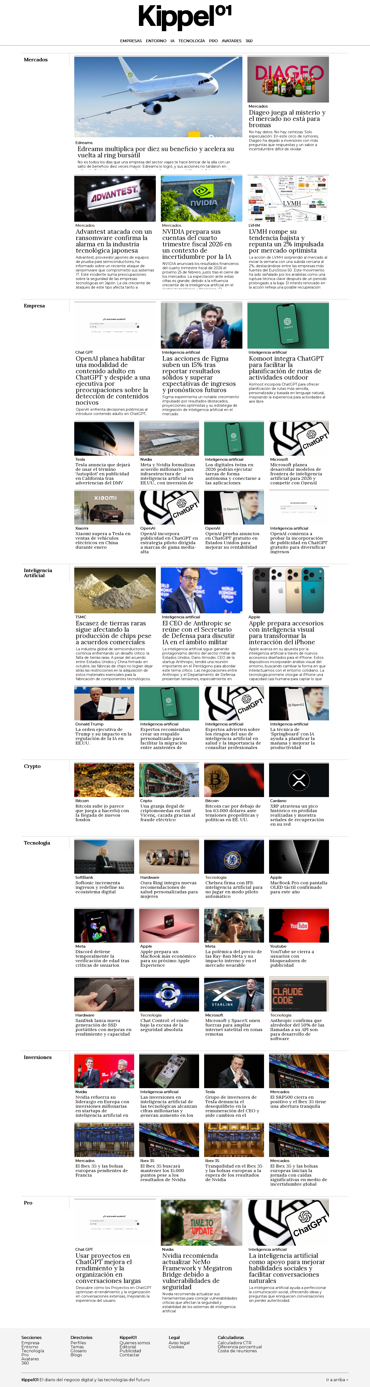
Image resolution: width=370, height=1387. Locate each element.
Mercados (258, 106)
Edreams (83, 142)
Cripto (146, 800)
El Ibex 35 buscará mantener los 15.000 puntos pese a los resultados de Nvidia (163, 1172)
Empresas (131, 40)
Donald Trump (89, 724)
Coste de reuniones (237, 1351)
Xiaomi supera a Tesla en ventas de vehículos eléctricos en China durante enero (103, 540)
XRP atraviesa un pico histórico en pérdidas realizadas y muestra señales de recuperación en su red (297, 815)
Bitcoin (82, 800)
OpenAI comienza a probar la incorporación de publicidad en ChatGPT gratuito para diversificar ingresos (299, 542)
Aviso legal (179, 1343)
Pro (213, 40)
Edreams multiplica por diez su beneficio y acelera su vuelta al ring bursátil (156, 152)
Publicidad (130, 1351)
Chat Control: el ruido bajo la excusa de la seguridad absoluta (164, 1025)
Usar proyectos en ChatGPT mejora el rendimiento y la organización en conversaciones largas (108, 1268)
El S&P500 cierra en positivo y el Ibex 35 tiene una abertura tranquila (298, 1101)
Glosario (78, 1351)
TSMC (80, 617)
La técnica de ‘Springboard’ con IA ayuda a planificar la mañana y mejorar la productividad (292, 738)
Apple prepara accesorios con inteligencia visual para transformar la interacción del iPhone (286, 632)
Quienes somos (135, 1343)
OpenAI (147, 528)
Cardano (278, 800)
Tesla (80, 459)
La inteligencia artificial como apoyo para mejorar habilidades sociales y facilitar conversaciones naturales (287, 1268)
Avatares (231, 40)
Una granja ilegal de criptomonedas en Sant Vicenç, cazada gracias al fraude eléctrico (167, 812)
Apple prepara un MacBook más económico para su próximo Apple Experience (168, 958)
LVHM (254, 225)
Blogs (76, 1355)
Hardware (149, 877)
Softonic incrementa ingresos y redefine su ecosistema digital (100, 887)
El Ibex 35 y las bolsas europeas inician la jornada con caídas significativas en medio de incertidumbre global (298, 1175)
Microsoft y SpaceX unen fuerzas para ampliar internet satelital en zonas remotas (234, 1027)
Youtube (278, 946)
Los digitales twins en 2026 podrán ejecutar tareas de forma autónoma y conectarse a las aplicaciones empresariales (233, 476)
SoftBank (84, 877)
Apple (254, 617)
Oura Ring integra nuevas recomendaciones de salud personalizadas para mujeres (169, 889)
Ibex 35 (147, 1160)
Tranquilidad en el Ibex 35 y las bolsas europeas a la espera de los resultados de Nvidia (234, 1172)
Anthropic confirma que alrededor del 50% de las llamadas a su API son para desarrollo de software (297, 1029)
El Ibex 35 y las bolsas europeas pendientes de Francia (102, 1170)
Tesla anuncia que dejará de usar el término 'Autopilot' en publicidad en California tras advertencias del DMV (103, 474)
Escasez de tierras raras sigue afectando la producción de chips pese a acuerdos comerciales (114, 632)
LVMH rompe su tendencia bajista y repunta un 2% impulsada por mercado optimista (286, 240)
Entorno (156, 40)
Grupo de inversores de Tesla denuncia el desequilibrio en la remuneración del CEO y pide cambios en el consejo (232, 1108)
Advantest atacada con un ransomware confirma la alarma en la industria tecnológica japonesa (114, 240)
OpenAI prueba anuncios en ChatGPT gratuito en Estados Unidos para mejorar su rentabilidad (232, 540)
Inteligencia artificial (181, 352)
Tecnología (191, 40)
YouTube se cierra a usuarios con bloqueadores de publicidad (292, 958)
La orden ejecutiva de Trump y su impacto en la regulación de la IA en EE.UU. (104, 736)
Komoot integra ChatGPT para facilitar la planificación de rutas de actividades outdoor (286, 367)
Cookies (176, 1347)
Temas (77, 1347)
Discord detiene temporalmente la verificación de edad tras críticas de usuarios (102, 958)
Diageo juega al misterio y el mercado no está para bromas (287, 118)
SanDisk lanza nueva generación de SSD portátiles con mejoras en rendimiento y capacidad (103, 1027)
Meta (80, 946)
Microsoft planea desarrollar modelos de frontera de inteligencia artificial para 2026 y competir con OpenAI (296, 474)
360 (248, 40)
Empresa (30, 1343)
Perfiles (78, 1343)
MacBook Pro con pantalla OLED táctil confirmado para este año (298, 887)
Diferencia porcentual (240, 1347)
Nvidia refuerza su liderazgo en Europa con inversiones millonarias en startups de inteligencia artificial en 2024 (102, 1108)
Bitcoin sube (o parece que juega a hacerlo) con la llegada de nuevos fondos (102, 812)
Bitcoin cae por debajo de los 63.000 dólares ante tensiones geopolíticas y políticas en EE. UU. (233, 812)
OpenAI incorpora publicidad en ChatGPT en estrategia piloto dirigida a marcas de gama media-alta (169, 542)
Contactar (130, 1355)
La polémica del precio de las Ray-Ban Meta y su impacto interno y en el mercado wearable (233, 958)
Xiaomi (81, 528)
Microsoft (279, 459)
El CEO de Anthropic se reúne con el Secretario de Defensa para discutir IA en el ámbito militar (198, 632)
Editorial (128, 1347)
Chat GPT (84, 352)
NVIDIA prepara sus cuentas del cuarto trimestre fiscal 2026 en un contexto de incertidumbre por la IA (197, 244)
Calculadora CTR (234, 1343)
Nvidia (146, 459)
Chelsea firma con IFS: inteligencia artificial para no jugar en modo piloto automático (234, 889)
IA (172, 40)
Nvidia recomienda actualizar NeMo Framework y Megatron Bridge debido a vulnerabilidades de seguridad (197, 1271)
